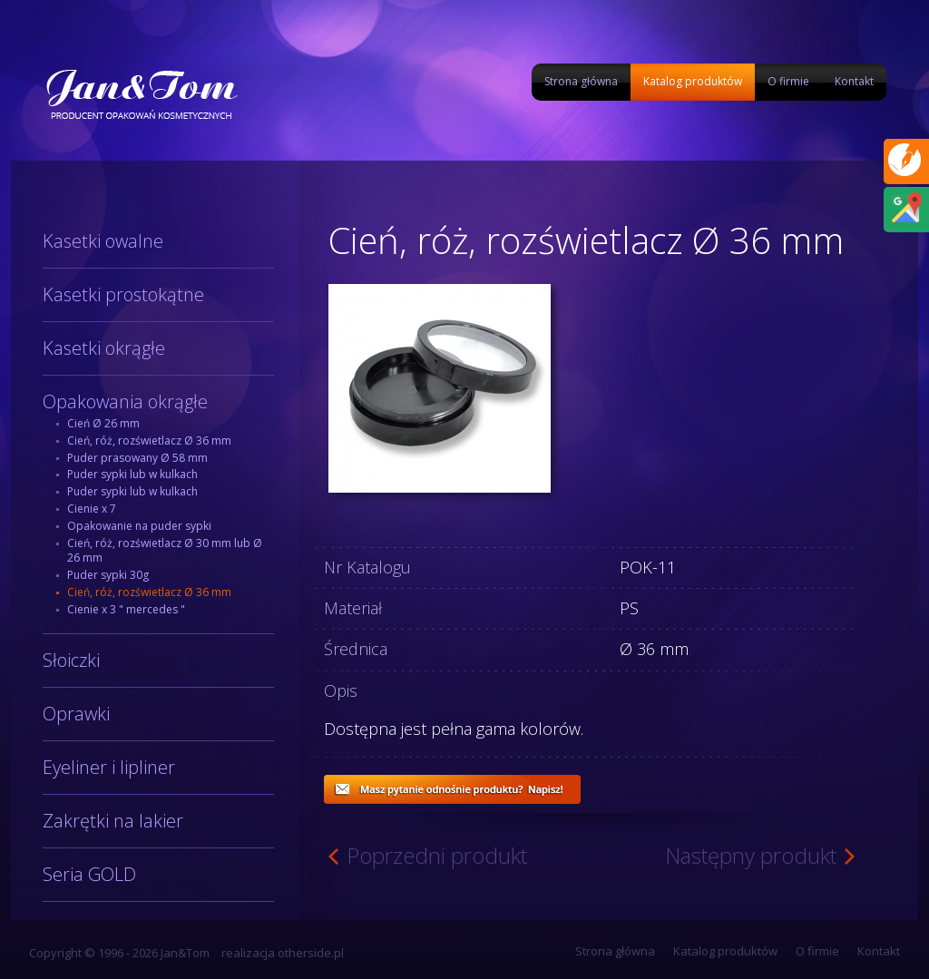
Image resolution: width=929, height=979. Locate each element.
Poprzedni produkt (437, 855)
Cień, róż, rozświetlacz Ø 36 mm (149, 440)
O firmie (788, 81)
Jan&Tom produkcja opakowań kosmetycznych (141, 94)
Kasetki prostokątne (123, 294)
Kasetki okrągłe (104, 348)
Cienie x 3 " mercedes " (126, 609)
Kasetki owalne (103, 241)
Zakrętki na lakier (113, 820)
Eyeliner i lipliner (109, 767)
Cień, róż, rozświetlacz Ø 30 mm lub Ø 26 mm (164, 550)
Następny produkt (750, 855)
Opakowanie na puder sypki (139, 526)
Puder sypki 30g (108, 575)
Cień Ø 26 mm (103, 423)
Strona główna (581, 81)
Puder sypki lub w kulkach (132, 474)
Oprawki (76, 713)
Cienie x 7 (91, 508)
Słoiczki (71, 660)
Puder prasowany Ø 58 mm (137, 457)
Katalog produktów (692, 81)
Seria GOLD (89, 874)
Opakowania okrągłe (125, 401)
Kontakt (854, 81)
